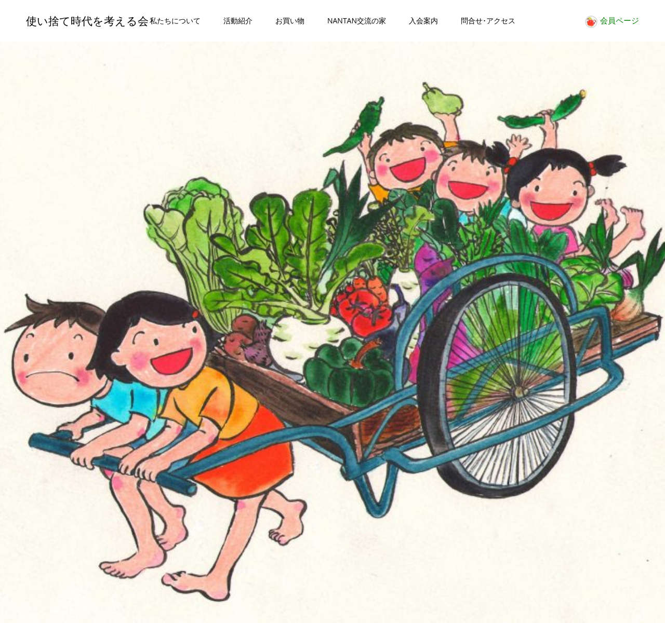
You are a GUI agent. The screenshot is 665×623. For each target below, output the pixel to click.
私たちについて (175, 20)
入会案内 (423, 20)
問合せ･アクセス (488, 20)
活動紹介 (237, 20)
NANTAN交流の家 (356, 20)
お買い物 (289, 20)
